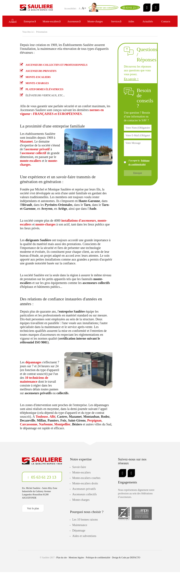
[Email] (95, 9)
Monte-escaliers (81, 475)
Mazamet (26, 144)
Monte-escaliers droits (85, 486)
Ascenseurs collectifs (84, 497)
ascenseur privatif (37, 152)
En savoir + (131, 82)
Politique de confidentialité (98, 560)
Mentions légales (76, 560)
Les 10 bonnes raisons (85, 522)
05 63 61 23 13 (43, 480)
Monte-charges (81, 502)
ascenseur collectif (33, 156)
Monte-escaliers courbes (86, 480)
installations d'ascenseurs (78, 223)
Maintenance (79, 528)
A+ (65, 11)
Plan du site (61, 560)
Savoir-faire (79, 470)
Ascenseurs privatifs (84, 491)
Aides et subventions (84, 538)
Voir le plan (33, 511)
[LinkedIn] (146, 9)
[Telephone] (128, 9)
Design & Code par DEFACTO (126, 560)
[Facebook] (155, 9)
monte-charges (45, 227)
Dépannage (78, 533)
